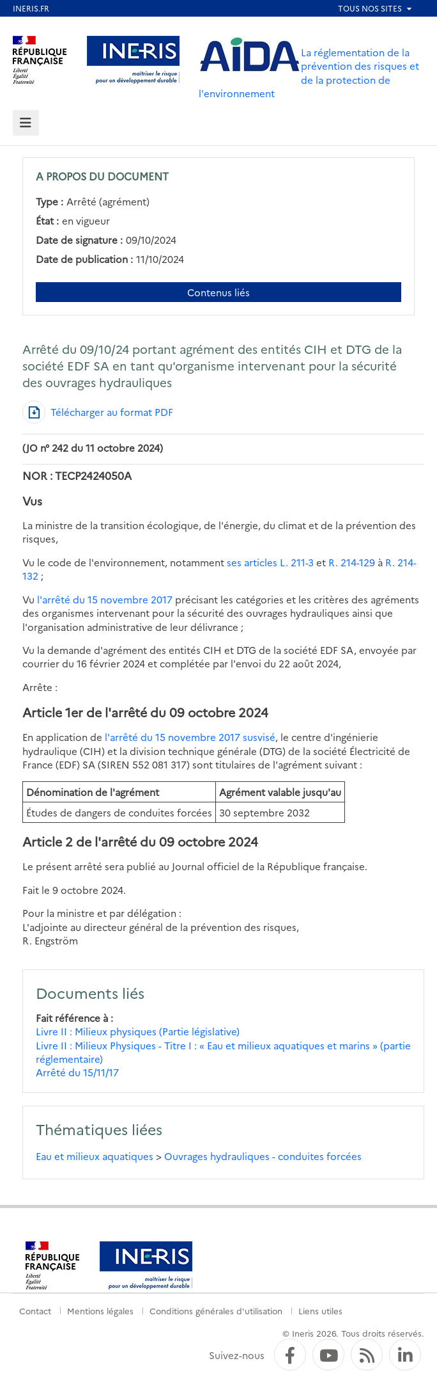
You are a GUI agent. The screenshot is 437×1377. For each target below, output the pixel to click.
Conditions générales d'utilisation (216, 1310)
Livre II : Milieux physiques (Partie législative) (138, 1031)
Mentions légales (100, 1310)
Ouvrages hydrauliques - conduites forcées (263, 1156)
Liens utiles (320, 1310)
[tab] (26, 123)
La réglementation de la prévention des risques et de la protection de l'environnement (309, 72)
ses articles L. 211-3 (270, 562)
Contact (35, 1310)
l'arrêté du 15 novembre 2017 (104, 599)
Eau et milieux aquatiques (94, 1156)
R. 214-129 (351, 562)
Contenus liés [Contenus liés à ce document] (218, 292)
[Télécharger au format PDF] (97, 412)
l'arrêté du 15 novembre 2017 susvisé (190, 737)
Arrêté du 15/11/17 (77, 1072)
